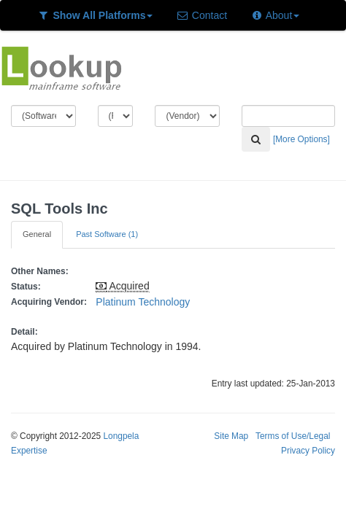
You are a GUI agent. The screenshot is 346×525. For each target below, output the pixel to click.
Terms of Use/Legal (292, 436)
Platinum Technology (143, 302)
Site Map (231, 436)
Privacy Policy (308, 451)
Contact (201, 15)
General (37, 234)
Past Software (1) (107, 234)
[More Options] (301, 139)
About (274, 15)
